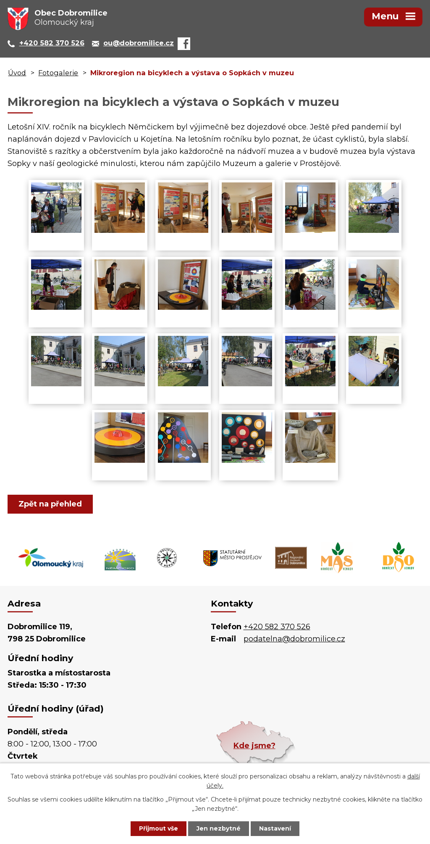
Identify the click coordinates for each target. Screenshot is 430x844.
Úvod (17, 73)
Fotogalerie (58, 73)
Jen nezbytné (219, 828)
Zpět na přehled (50, 504)
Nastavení (276, 828)
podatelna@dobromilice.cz (294, 639)
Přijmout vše (158, 828)
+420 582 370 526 (277, 626)
